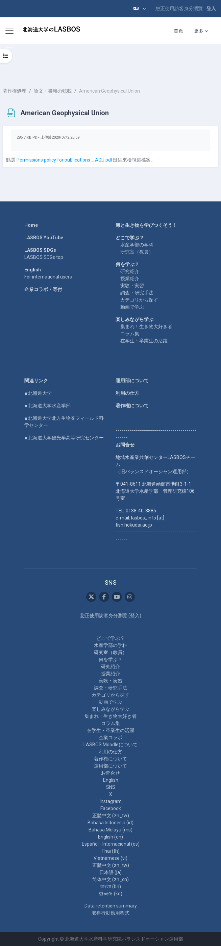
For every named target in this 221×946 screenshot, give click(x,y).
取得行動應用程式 (110, 913)
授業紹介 (129, 278)
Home (31, 225)
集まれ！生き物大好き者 (146, 326)
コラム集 (129, 333)
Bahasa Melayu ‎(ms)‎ (110, 829)
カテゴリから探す (139, 299)
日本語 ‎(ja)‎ (110, 872)
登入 (211, 8)
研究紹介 (129, 271)
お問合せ (110, 773)
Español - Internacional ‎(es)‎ (111, 844)
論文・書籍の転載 (53, 91)
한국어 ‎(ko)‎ (110, 893)
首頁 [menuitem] (178, 30)
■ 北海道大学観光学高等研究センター (64, 437)
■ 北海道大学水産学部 (47, 405)
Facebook (110, 808)
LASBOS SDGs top (43, 257)
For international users (48, 277)
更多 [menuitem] (198, 30)
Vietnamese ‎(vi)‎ (110, 858)
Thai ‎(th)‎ (110, 851)
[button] (139, 8)
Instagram (111, 801)
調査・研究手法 (136, 292)
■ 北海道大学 (38, 393)
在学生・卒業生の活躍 (144, 340)
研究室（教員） (136, 251)
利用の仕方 (127, 393)
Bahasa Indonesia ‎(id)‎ (110, 822)
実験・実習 (132, 285)
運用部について (132, 380)
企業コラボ (110, 737)
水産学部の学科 (136, 244)
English (110, 780)
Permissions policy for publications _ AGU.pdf (65, 160)
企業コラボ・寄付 (43, 289)
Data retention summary (110, 905)
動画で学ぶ (132, 307)
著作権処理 (14, 91)
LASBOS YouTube (43, 237)
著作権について (132, 405)
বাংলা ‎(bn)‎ (110, 886)
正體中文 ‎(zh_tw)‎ (110, 815)
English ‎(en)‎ (110, 837)
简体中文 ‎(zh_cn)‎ (110, 879)
